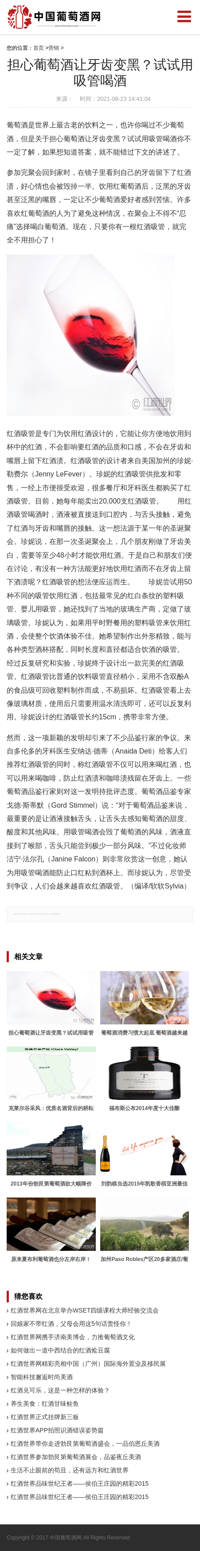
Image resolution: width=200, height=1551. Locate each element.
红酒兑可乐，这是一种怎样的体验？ (60, 1390)
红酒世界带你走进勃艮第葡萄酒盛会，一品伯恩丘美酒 (85, 1443)
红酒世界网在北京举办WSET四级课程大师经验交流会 (85, 1310)
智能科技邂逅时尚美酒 (42, 1376)
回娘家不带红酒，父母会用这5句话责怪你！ (71, 1323)
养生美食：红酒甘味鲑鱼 (45, 1403)
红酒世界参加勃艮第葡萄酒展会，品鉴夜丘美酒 (76, 1456)
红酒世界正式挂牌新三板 (45, 1416)
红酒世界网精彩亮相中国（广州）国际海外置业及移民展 (88, 1363)
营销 (53, 48)
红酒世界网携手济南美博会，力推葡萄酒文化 (73, 1337)
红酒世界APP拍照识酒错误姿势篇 (57, 1430)
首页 (38, 48)
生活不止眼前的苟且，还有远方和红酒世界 (70, 1470)
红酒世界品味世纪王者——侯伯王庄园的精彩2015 (80, 1483)
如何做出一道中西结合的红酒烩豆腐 (60, 1350)
